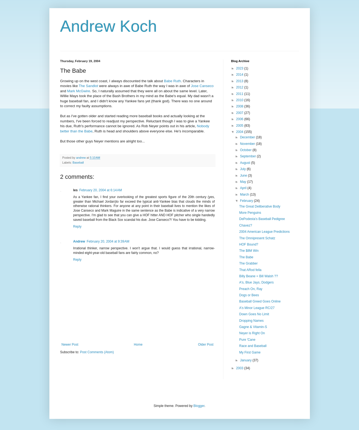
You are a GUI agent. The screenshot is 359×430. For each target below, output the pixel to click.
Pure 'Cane (247, 340)
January (246, 360)
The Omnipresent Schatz (257, 238)
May (243, 182)
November (248, 144)
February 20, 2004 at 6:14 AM (100, 190)
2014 (240, 75)
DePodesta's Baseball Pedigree (262, 219)
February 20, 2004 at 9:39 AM (108, 241)
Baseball (78, 162)
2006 (240, 119)
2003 (240, 368)
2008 (240, 106)
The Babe (246, 257)
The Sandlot (88, 86)
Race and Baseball (252, 346)
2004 (240, 132)
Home (138, 344)
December (248, 137)
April (243, 188)
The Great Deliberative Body (259, 206)
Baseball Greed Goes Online (260, 301)
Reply (77, 226)
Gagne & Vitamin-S (253, 327)
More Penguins (250, 213)
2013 (240, 81)
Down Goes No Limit (254, 314)
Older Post (206, 344)
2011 (240, 94)
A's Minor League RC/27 (256, 308)
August (245, 163)
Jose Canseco (202, 86)
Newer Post (70, 344)
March (245, 194)
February (247, 201)
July (243, 169)
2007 (240, 113)
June (244, 175)
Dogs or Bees (249, 295)
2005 (240, 126)
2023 (240, 68)
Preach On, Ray (250, 289)
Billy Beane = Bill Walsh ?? (258, 276)
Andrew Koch (108, 26)
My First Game (249, 352)
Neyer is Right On (252, 333)
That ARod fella (250, 270)
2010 (240, 100)
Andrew (79, 241)
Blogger (199, 406)
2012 (240, 87)
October (246, 150)
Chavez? (245, 225)
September (248, 156)
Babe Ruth (172, 81)
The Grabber (248, 263)
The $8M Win (248, 251)
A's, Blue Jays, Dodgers (256, 282)
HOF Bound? (248, 244)
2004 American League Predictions (264, 232)
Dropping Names (251, 321)
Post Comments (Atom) (97, 352)
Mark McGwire (78, 91)
